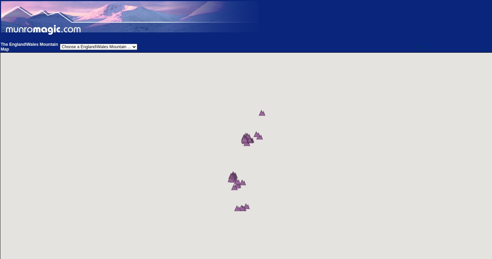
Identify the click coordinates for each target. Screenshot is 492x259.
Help (421, 46)
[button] (263, 116)
